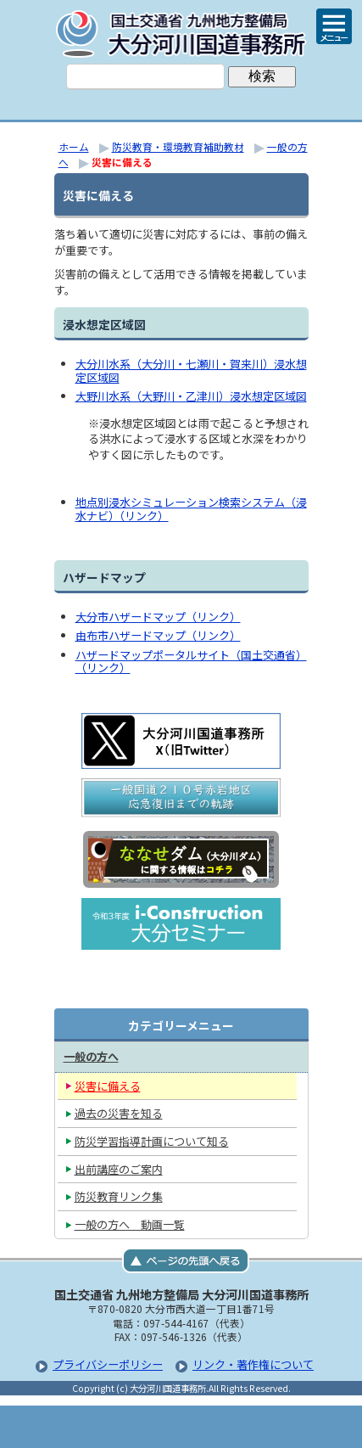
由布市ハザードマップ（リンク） (158, 635)
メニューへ (181, 1427)
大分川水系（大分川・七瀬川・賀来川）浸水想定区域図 (191, 370)
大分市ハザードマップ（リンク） (158, 617)
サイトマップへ (266, 1427)
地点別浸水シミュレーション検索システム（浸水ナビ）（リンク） (191, 509)
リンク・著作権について (253, 1364)
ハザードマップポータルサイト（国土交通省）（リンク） (191, 661)
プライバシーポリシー (108, 1364)
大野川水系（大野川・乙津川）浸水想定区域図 (191, 396)
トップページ (96, 1427)
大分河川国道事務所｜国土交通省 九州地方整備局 (181, 34)
